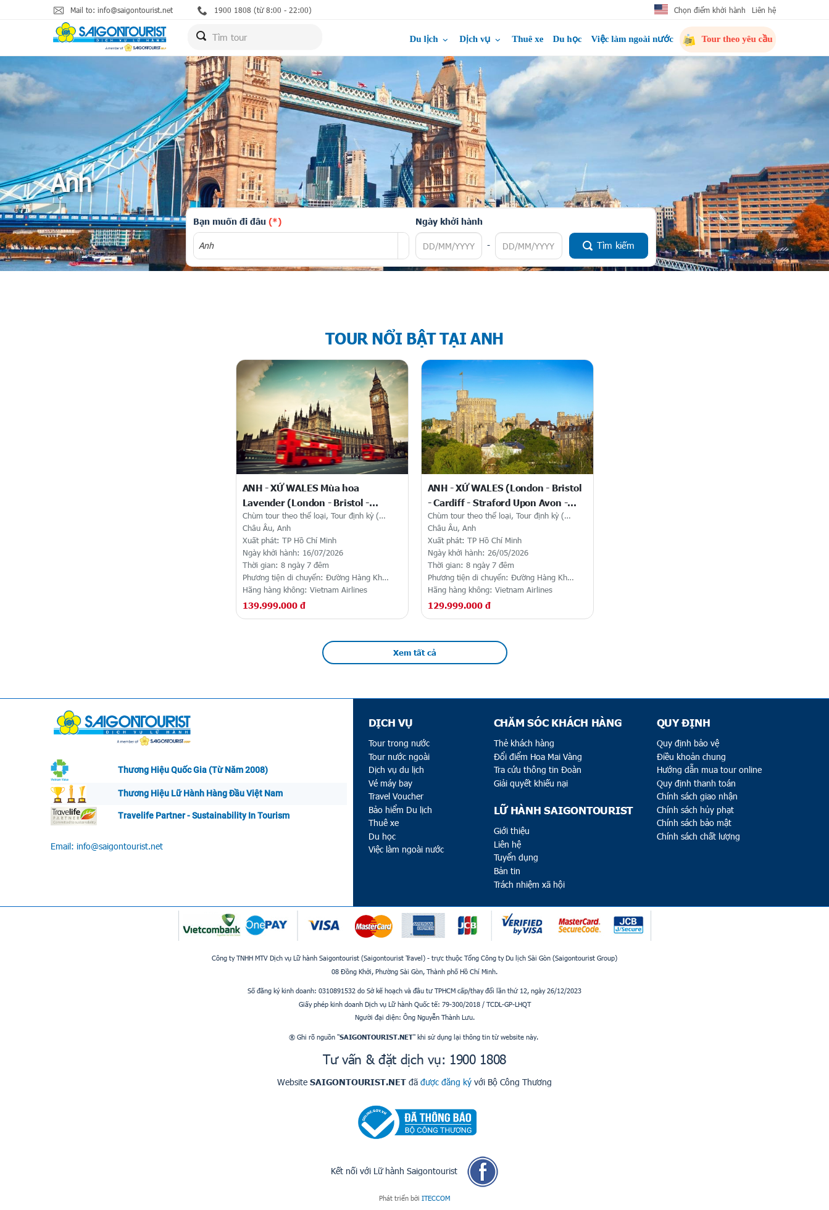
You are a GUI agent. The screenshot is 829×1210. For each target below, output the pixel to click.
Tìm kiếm (609, 245)
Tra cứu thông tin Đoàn (537, 769)
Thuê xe (527, 39)
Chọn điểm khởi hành (710, 10)
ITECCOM (436, 1198)
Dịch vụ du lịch (396, 769)
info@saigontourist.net (120, 846)
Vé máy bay (390, 783)
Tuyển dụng (516, 857)
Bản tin (507, 871)
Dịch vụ (480, 39)
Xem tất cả (414, 652)
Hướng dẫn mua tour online (709, 769)
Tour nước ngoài (399, 756)
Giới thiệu (512, 831)
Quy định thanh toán (696, 783)
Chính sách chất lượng (698, 836)
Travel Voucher (396, 796)
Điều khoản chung (691, 756)
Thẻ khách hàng (524, 743)
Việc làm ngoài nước (632, 39)
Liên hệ (764, 10)
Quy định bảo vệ (688, 743)
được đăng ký (446, 1082)
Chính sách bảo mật (694, 822)
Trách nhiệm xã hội (529, 884)
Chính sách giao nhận (697, 796)
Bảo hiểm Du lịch (400, 810)
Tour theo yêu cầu (728, 40)
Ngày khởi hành (449, 221)
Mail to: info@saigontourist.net (113, 10)
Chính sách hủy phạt (695, 810)
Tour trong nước (399, 743)
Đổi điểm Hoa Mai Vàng (538, 756)
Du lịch (429, 39)
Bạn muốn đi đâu (237, 221)
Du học (566, 39)
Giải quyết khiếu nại (531, 783)
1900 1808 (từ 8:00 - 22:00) (255, 10)
